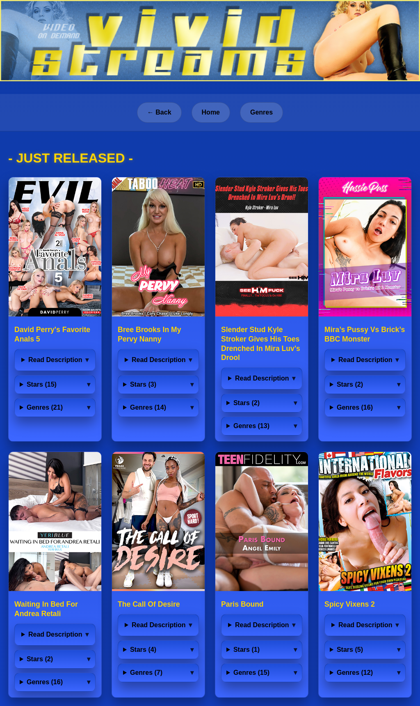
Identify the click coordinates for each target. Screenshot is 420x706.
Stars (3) (143, 384)
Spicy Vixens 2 (349, 604)
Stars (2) (246, 402)
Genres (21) (45, 407)
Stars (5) (350, 649)
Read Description (55, 359)
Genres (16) (355, 407)
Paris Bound (242, 604)
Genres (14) (148, 407)
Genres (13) (251, 425)
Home (211, 112)
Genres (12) (355, 672)
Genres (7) (146, 672)
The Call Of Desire (149, 604)
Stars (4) (143, 649)
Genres (261, 112)
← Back (159, 112)
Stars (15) (42, 384)
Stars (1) (246, 649)
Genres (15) (251, 672)
